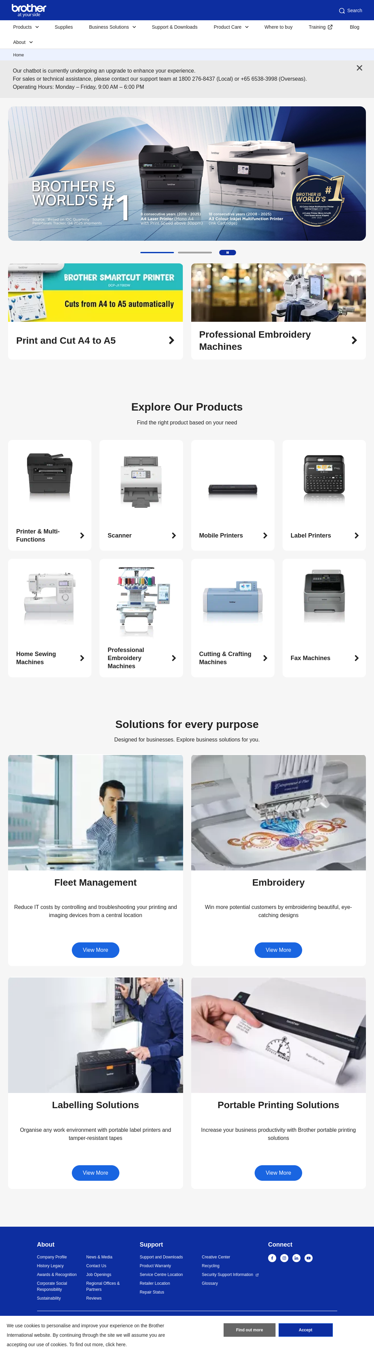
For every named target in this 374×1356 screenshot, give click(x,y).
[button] (157, 252)
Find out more (249, 1330)
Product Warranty (155, 1265)
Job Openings (98, 1274)
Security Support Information (227, 1274)
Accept (305, 1330)
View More (95, 950)
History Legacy (50, 1265)
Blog (354, 27)
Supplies (64, 27)
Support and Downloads (161, 1257)
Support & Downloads (174, 27)
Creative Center (216, 1257)
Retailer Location (155, 1283)
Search (350, 11)
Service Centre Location (161, 1274)
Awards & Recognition (57, 1274)
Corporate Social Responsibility (52, 1286)
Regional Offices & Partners (103, 1286)
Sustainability (49, 1298)
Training (317, 27)
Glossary (210, 1283)
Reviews (94, 1298)
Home (18, 55)
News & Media (99, 1257)
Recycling (211, 1265)
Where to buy (278, 27)
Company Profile (52, 1257)
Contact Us (96, 1265)
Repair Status (152, 1292)
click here (115, 1344)
